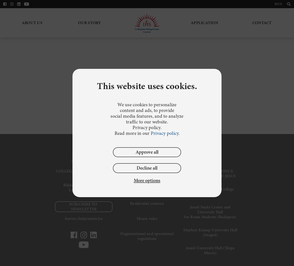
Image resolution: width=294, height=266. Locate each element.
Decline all (147, 168)
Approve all (147, 152)
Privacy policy (165, 133)
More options (147, 180)
